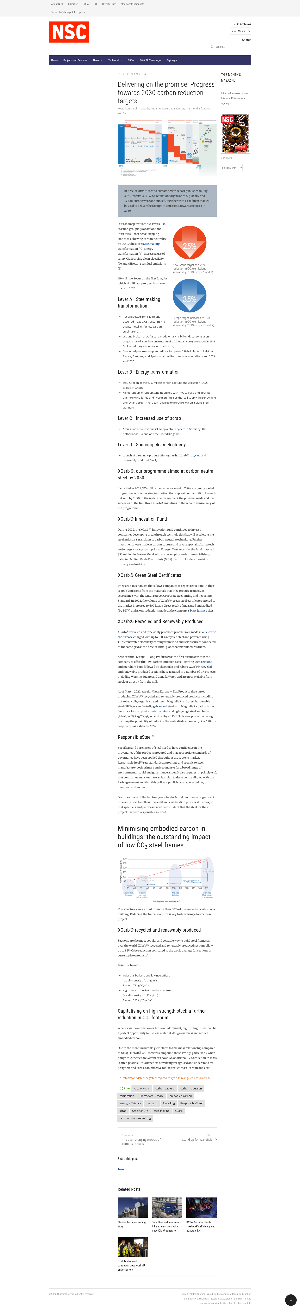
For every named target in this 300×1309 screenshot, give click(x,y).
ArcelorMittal (142, 1088)
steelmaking (161, 1111)
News (96, 60)
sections (206, 662)
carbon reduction (191, 1088)
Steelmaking (151, 244)
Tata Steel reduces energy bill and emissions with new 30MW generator (167, 1226)
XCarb (179, 1111)
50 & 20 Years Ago (150, 60)
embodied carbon (181, 1096)
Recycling (169, 1103)
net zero (152, 1103)
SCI (95, 4)
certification (126, 1096)
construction (160, 341)
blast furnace (198, 610)
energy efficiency (130, 1103)
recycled (195, 455)
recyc (177, 429)
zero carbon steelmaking (135, 1118)
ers (183, 429)
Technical (113, 60)
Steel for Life (109, 4)
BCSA (86, 4)
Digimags (172, 60)
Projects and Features (75, 60)
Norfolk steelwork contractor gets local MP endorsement (131, 1265)
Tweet (121, 1169)
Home (54, 60)
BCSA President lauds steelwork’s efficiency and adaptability (200, 1226)
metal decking (159, 711)
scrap (122, 1111)
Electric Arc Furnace (152, 1096)
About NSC (57, 4)
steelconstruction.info (132, 4)
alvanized (161, 706)
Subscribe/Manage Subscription (68, 12)
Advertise (73, 4)
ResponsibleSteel (191, 1103)
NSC (153, 108)
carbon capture (165, 1088)
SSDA (131, 60)
